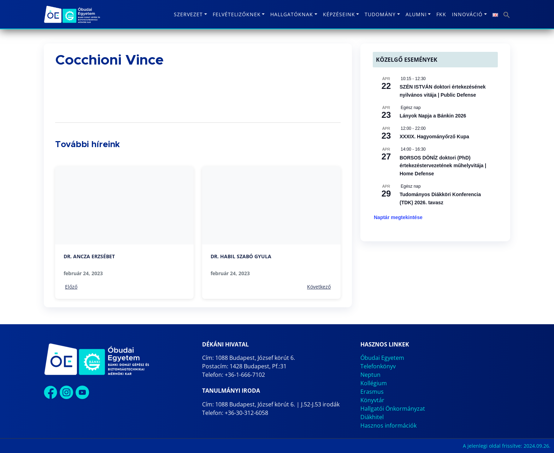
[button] (506, 14)
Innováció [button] (467, 14)
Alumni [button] (416, 14)
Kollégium (373, 383)
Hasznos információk (388, 425)
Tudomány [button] (380, 14)
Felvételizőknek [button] (237, 14)
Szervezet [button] (188, 14)
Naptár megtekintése (398, 217)
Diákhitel (372, 417)
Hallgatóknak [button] (291, 14)
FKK (441, 14)
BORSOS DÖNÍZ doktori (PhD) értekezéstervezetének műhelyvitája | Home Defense (443, 165)
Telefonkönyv (378, 366)
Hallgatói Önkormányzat (392, 408)
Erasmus (372, 391)
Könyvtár (372, 400)
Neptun (370, 375)
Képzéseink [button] (339, 14)
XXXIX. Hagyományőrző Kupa (434, 136)
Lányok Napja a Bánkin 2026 (433, 116)
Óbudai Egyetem (382, 358)
